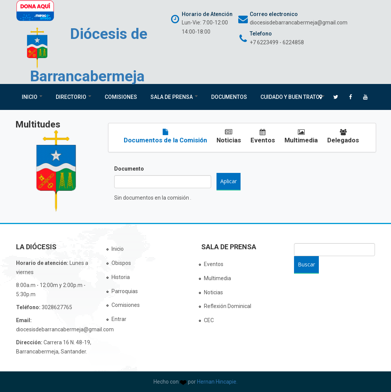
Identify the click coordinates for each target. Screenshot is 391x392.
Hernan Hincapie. (217, 382)
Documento (129, 169)
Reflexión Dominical (227, 306)
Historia (120, 277)
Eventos (213, 264)
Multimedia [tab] (301, 136)
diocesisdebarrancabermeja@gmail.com (298, 22)
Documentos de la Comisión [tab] (165, 136)
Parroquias (124, 291)
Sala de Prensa (174, 97)
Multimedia (217, 278)
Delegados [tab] (343, 136)
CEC (209, 320)
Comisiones (121, 97)
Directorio (73, 97)
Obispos (121, 263)
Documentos (229, 97)
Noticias (213, 292)
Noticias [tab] (229, 136)
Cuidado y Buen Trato (292, 97)
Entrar (118, 319)
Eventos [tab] (262, 136)
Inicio (32, 97)
